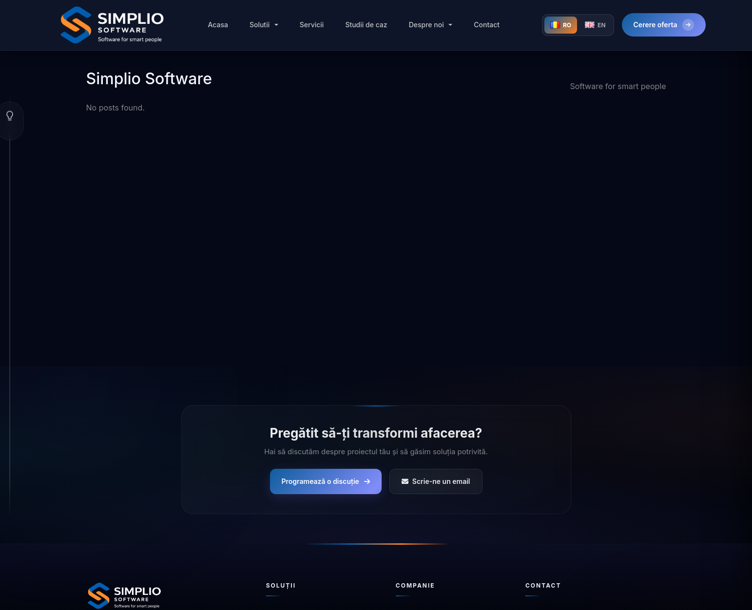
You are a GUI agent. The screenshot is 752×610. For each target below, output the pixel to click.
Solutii (260, 24)
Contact (487, 24)
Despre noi (426, 24)
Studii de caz (366, 24)
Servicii (312, 24)
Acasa (218, 24)
